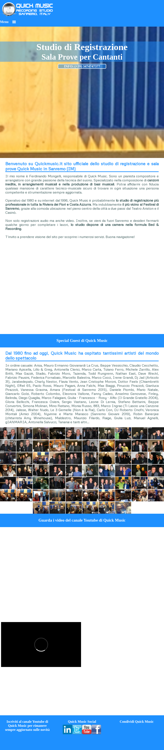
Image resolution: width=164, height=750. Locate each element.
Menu (8, 22)
